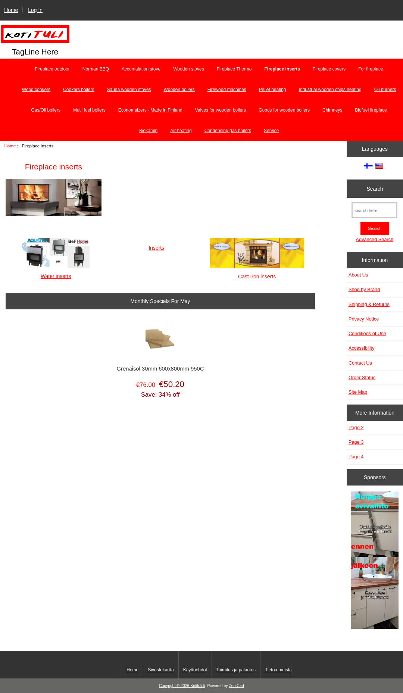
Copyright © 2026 (174, 686)
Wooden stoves (188, 69)
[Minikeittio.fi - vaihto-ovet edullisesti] (375, 561)
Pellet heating (272, 89)
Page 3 (356, 442)
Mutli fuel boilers (89, 110)
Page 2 (356, 427)
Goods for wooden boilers (284, 110)
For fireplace (370, 69)
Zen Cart (236, 686)
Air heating (180, 130)
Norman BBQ (95, 69)
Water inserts (56, 273)
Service (271, 130)
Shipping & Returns (369, 304)
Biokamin (148, 130)
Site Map (358, 392)
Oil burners (385, 89)
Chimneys (332, 110)
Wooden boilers (179, 89)
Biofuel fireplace (371, 110)
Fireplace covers (329, 69)
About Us (358, 275)
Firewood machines (226, 89)
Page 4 (356, 456)
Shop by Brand (364, 289)
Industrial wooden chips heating (330, 89)
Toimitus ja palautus (236, 669)
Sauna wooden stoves (129, 89)
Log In (35, 10)
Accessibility (361, 348)
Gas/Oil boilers (45, 110)
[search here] (374, 210)
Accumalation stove (141, 69)
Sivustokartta (161, 669)
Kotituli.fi (197, 686)
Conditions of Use (367, 333)
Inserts (156, 244)
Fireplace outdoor (52, 69)
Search (374, 188)
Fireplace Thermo (234, 69)
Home (11, 10)
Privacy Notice (364, 319)
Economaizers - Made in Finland (150, 110)
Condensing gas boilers (227, 130)
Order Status (362, 377)
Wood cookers (36, 89)
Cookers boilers (78, 89)
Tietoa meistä (278, 669)
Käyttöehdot (195, 669)
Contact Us (360, 363)
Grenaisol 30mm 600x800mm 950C (160, 369)
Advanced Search (375, 239)
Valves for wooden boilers (220, 110)
